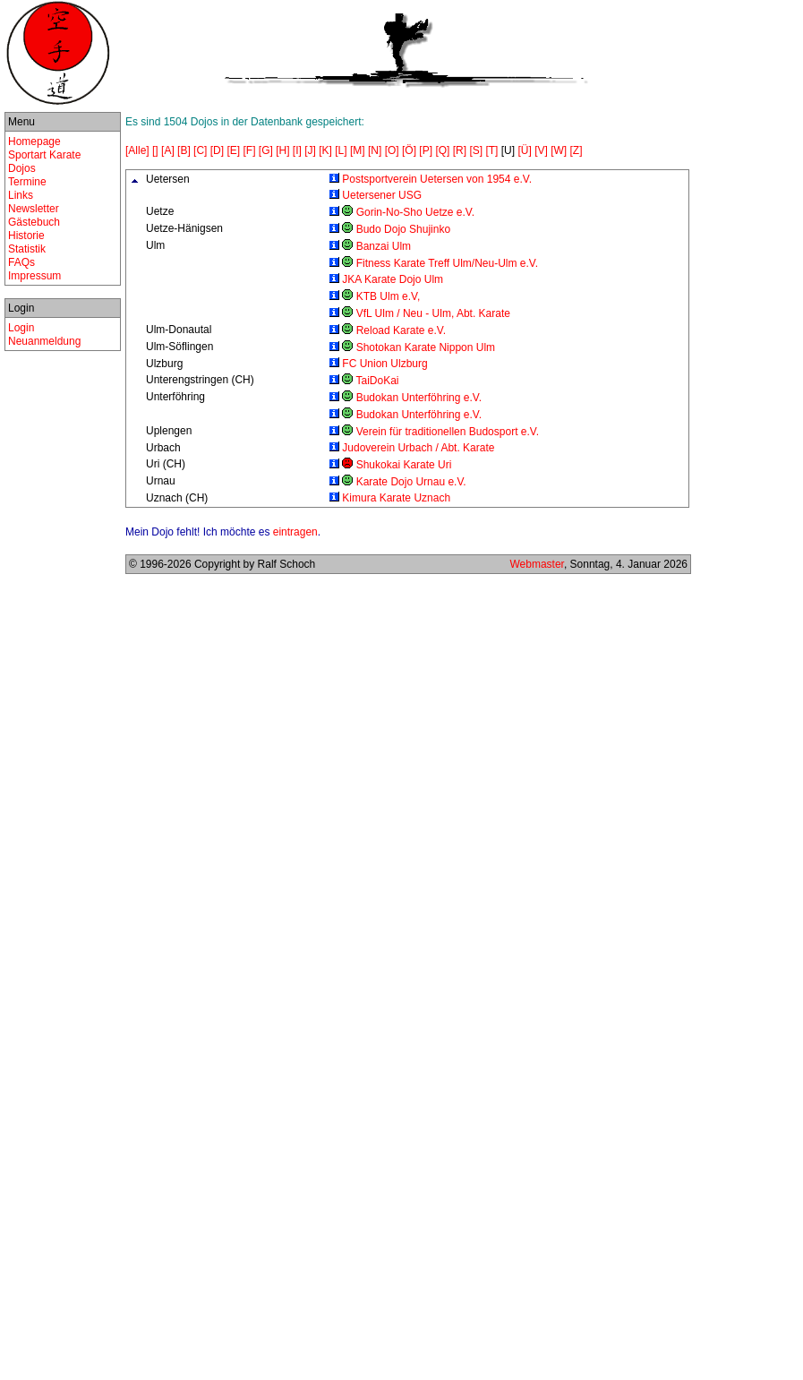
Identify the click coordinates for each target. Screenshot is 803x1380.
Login (21, 327)
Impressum (34, 276)
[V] (541, 150)
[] (155, 150)
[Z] (576, 150)
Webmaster (536, 564)
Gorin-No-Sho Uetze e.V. (415, 212)
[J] (310, 150)
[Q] (442, 150)
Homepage (34, 141)
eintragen (295, 532)
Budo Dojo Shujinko (403, 229)
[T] (491, 150)
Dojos (22, 168)
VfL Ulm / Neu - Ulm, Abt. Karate (433, 313)
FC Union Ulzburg (384, 363)
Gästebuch (34, 222)
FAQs (21, 262)
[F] (249, 150)
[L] (340, 150)
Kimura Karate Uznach (396, 498)
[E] (233, 150)
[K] (325, 150)
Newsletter (33, 208)
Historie (26, 235)
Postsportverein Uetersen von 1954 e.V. (437, 179)
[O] (392, 150)
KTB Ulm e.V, (388, 296)
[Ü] (524, 150)
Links (20, 195)
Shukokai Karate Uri (404, 465)
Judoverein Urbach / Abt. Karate (418, 447)
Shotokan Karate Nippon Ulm (425, 347)
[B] (184, 150)
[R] (459, 150)
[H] (282, 150)
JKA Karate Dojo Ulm (392, 279)
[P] (425, 150)
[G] (266, 150)
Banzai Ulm (383, 246)
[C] (200, 150)
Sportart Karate (44, 155)
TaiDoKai (376, 380)
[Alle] (137, 150)
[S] (476, 150)
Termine (27, 182)
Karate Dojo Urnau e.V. (411, 482)
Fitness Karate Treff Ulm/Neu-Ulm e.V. (447, 263)
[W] (559, 150)
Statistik (27, 249)
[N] (374, 150)
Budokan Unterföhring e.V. (419, 397)
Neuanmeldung (44, 341)
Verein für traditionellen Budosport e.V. (447, 431)
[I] (297, 150)
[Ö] (409, 150)
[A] (168, 150)
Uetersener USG (382, 195)
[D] (217, 150)
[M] (357, 150)
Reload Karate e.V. (401, 330)
